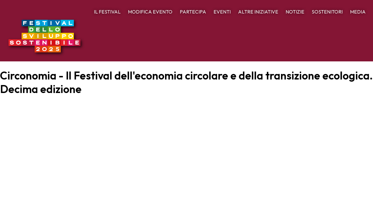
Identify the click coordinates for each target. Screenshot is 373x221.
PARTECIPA (193, 12)
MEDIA (358, 12)
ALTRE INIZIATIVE (258, 12)
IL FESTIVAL (107, 12)
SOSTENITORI (327, 12)
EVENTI (222, 12)
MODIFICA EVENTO (150, 12)
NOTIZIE (295, 12)
